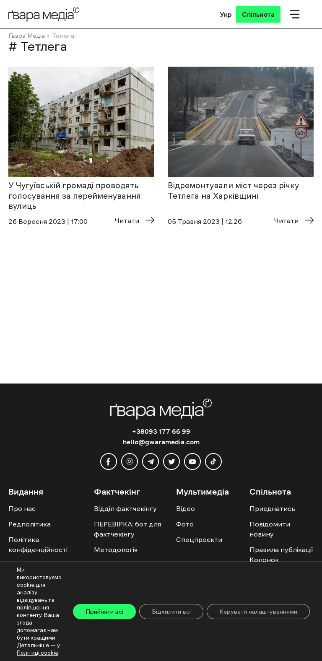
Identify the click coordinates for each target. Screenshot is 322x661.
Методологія (116, 549)
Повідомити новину (269, 529)
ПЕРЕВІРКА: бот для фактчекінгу (127, 529)
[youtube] (192, 461)
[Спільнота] (258, 14)
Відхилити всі (171, 611)
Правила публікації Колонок (281, 554)
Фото (185, 524)
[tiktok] (213, 461)
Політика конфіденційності (38, 544)
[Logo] (44, 14)
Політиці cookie (37, 653)
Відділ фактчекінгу (125, 508)
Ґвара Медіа (26, 36)
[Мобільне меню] (294, 14)
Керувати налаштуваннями (258, 611)
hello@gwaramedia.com (161, 441)
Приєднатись (272, 508)
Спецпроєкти (199, 539)
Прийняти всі (104, 611)
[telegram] (150, 461)
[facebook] (108, 461)
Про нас (22, 508)
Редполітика (29, 524)
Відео (185, 508)
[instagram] (129, 461)
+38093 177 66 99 (161, 431)
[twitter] (171, 461)
